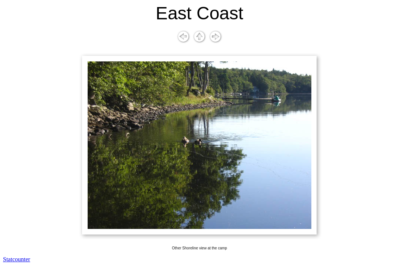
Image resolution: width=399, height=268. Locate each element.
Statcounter (16, 259)
